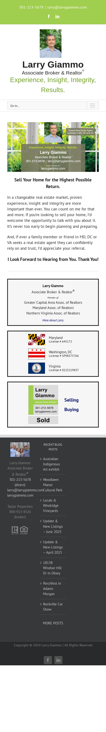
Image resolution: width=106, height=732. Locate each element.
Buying (71, 409)
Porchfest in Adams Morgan (52, 588)
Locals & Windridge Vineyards (51, 505)
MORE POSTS (53, 623)
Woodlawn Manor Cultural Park (52, 484)
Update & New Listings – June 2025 (53, 526)
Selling (71, 400)
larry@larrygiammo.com (67, 7)
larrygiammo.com (20, 495)
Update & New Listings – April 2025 (53, 547)
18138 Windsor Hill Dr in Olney (52, 567)
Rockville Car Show (53, 607)
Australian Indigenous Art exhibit (51, 464)
